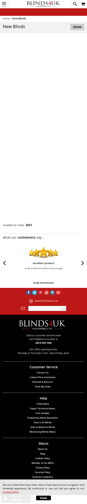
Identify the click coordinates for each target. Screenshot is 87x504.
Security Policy (42, 472)
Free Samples (43, 413)
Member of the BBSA (43, 463)
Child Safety (42, 403)
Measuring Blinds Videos (43, 431)
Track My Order (43, 386)
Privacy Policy (43, 467)
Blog (42, 453)
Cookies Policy (42, 458)
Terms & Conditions (42, 477)
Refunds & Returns (42, 381)
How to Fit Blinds (42, 422)
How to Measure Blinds (42, 427)
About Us (43, 449)
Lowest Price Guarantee (43, 377)
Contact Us (43, 372)
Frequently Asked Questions (43, 417)
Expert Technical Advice (42, 408)
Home (6, 18)
